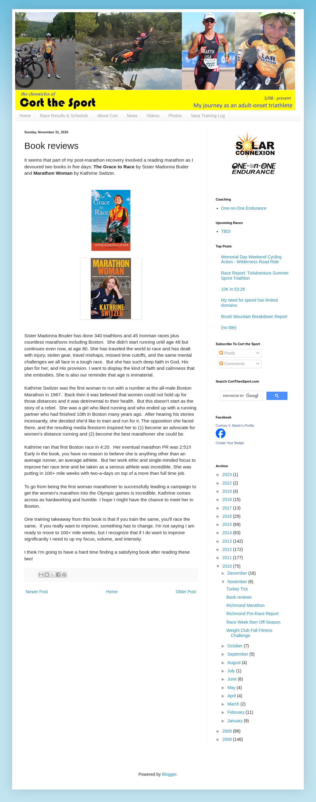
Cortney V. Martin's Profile (235, 425)
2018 (227, 499)
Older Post (186, 591)
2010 (227, 566)
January (235, 720)
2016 (227, 516)
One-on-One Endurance (243, 208)
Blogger (169, 774)
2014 (227, 532)
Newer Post (37, 591)
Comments (232, 363)
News (132, 115)
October (235, 645)
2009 (227, 731)
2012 (227, 549)
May (231, 687)
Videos (153, 115)
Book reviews (239, 597)
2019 (227, 491)
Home (25, 115)
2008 (227, 739)
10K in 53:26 (233, 289)
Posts (227, 353)
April (232, 695)
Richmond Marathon (245, 605)
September (238, 654)
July (231, 670)
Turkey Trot (237, 589)
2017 (227, 508)
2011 (227, 557)
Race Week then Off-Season (253, 622)
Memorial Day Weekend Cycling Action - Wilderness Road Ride (251, 259)
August (234, 662)
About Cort (107, 115)
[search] (240, 396)
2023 (227, 474)
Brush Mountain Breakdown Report (254, 316)
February (236, 712)
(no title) (229, 327)
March (233, 704)
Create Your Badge (230, 443)
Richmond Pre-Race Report (252, 613)
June (232, 679)
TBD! (226, 231)
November (237, 581)
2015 (227, 524)
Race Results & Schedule (64, 115)
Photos (175, 115)
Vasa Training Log (208, 115)
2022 (227, 483)
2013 (227, 541)
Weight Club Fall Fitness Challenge (249, 633)
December (237, 573)
